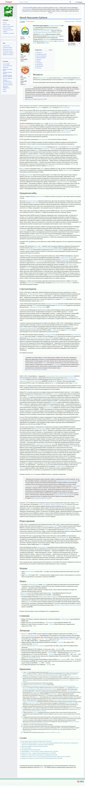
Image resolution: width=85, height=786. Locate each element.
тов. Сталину (56, 364)
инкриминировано (42, 547)
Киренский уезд (49, 29)
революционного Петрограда (39, 146)
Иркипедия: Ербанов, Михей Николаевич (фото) (34, 746)
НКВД (21, 504)
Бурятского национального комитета (39, 235)
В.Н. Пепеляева (64, 259)
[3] (37, 105)
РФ (69, 675)
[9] (51, 418)
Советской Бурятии (52, 36)
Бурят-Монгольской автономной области (63, 376)
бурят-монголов (75, 334)
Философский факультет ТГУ (67, 639)
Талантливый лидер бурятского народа (37, 684)
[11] (57, 525)
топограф (50, 112)
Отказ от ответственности (32, 784)
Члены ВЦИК (6, 64)
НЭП (72, 487)
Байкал (41, 300)
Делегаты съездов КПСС (7, 70)
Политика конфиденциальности (9, 784)
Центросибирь (68, 170)
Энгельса (67, 130)
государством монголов (62, 181)
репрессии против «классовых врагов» (63, 494)
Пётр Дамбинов (36, 692)
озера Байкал (77, 79)
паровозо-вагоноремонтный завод (45, 444)
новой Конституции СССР (50, 526)
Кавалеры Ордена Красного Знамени (7, 76)
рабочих (75, 134)
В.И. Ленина (68, 330)
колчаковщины (30, 282)
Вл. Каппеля (28, 267)
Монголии (63, 299)
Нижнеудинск (51, 274)
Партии (48, 405)
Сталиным (69, 506)
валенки (29, 601)
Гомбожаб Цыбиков (72, 690)
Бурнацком (56, 235)
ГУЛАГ (46, 42)
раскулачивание (76, 486)
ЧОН (26, 348)
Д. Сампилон (46, 395)
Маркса (63, 130)
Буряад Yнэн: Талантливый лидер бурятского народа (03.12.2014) (38, 754)
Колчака (66, 208)
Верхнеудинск (66, 619)
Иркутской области (53, 596)
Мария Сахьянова (70, 146)
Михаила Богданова (70, 703)
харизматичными (48, 407)
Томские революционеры (7, 80)
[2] (53, 28)
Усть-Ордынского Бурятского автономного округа (38, 675)
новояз (34, 712)
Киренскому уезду (74, 676)
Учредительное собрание (34, 703)
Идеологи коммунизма (6, 87)
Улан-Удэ (35, 32)
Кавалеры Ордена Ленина (7, 73)
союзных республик (69, 529)
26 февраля (52, 25)
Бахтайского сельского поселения (57, 672)
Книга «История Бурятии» (32, 657)
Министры (5, 67)
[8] (57, 400)
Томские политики (7, 83)
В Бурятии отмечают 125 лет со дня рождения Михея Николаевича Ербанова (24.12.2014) (45, 756)
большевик (42, 34)
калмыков (22, 336)
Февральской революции (35, 155)
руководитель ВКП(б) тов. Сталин (52, 732)
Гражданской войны (31, 201)
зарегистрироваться (27, 9)
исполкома (49, 376)
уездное (50, 107)
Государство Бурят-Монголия (36, 294)
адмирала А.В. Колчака (67, 257)
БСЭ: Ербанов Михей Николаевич (30, 749)
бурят (36, 150)
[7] (53, 342)
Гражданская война (8, 84)
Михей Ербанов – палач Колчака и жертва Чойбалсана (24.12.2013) (39, 751)
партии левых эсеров (70, 264)
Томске (35, 112)
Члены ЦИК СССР (7, 65)
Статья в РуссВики (26, 748)
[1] (57, 27)
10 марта (57, 25)
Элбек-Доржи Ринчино (33, 635)
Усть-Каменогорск (43, 139)
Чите (37, 697)
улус (34, 27)
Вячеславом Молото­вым (73, 605)
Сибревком (55, 330)
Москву (66, 537)
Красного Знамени (30, 571)
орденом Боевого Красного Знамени (61, 282)
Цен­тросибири (40, 196)
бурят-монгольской (44, 77)
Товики (8, 2)
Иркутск (65, 79)
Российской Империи (73, 717)
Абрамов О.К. (24, 633)
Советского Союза (27, 730)
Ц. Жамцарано (38, 395)
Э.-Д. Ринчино (30, 395)
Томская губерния (7, 78)
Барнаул (73, 123)
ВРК (40, 344)
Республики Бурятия (32, 584)
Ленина (44, 362)
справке (50, 12)
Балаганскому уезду (64, 680)
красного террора (48, 41)
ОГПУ (76, 502)
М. (40, 662)
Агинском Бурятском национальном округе (37, 723)
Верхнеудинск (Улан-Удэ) (51, 303)
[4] (70, 131)
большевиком (50, 165)
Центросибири (29, 174)
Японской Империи (60, 305)
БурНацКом (66, 297)
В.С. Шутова (40, 639)
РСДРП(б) (72, 164)
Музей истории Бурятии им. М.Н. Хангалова (33, 645)
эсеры (66, 687)
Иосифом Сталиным (60, 605)
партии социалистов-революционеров (43, 247)
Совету (42, 168)
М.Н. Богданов (55, 393)
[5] (59, 234)
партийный (47, 39)
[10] (75, 422)
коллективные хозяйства (31, 486)
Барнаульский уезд (25, 125)
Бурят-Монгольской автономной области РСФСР (39, 338)
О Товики (21, 784)
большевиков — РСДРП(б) (49, 148)
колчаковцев (27, 249)
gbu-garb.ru (72, 652)
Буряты (5, 91)
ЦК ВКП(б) (60, 537)
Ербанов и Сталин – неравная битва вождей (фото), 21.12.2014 (38, 753)
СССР (58, 32)
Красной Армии (57, 249)
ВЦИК (55, 336)
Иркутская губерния (63, 107)
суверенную (54, 402)
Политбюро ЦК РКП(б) (50, 334)
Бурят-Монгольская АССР (45, 32)
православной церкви (73, 105)
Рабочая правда (65, 132)
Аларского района (43, 596)
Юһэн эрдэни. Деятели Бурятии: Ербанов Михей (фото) (36, 741)
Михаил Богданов (52, 689)
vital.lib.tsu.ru (54, 640)
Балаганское (39, 107)
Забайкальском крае (73, 721)
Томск (46, 639)
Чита (52, 295)
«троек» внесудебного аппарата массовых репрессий (53, 504)
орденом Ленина (61, 466)
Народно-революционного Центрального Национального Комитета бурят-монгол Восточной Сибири (51, 686)
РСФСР (54, 32)
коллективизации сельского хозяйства (67, 481)
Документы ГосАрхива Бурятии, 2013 (35, 99)
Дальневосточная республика (38, 307)
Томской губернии (53, 123)
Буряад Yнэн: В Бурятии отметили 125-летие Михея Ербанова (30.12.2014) (41, 758)
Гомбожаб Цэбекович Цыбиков (38, 710)
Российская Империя (44, 30)
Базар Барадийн (32, 689)
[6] (60, 234)
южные (43, 123)
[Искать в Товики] (45, 2)
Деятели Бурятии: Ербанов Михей (41, 498)
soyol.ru (35, 644)
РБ (59, 659)
